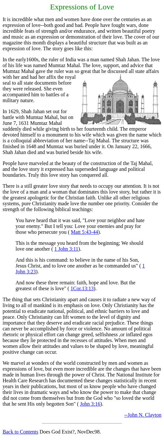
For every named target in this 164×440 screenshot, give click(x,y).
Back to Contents (20, 431)
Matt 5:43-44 (84, 232)
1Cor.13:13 (82, 288)
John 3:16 (90, 404)
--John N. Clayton (142, 415)
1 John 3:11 (66, 249)
